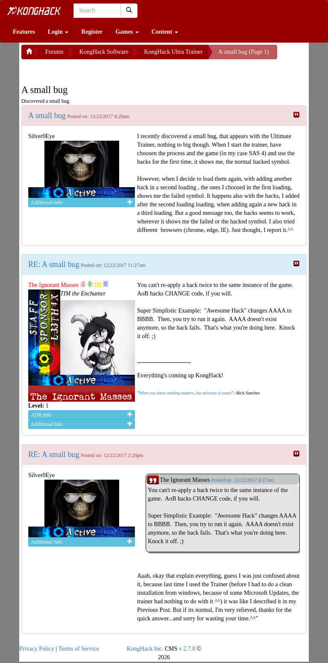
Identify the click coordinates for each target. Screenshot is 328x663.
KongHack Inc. (145, 649)
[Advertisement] (89, 70)
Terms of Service (79, 649)
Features (24, 32)
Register (91, 32)
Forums (54, 52)
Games (127, 32)
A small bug (47, 115)
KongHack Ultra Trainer (173, 52)
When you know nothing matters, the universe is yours (185, 393)
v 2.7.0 (187, 649)
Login (58, 32)
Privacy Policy (36, 649)
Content (165, 32)
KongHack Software (104, 52)
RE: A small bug (53, 264)
